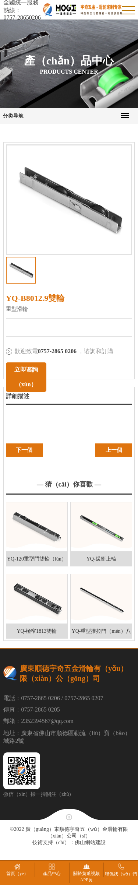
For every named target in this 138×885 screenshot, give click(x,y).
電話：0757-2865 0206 (31, 698)
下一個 (24, 450)
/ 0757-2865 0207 (82, 698)
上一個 (114, 450)
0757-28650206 (21, 17)
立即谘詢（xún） (26, 376)
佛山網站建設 (90, 842)
